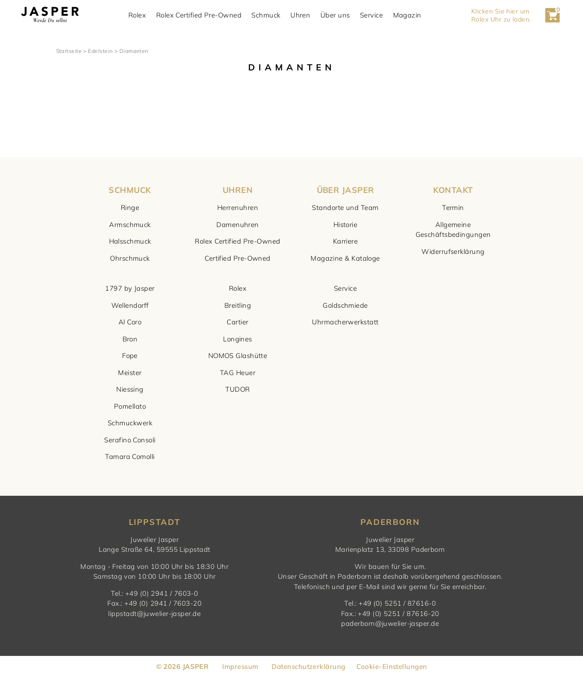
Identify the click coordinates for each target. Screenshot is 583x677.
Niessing (130, 389)
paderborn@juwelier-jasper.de (390, 623)
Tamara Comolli (129, 456)
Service (372, 15)
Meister (129, 372)
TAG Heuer (237, 372)
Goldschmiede (345, 305)
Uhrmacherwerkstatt (345, 322)
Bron (130, 339)
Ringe (130, 207)
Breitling (237, 305)
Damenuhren (237, 224)
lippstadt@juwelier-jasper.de (154, 613)
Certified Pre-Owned (238, 258)
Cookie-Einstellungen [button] (391, 666)
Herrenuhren (237, 207)
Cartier (237, 322)
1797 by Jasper (129, 288)
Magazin (408, 15)
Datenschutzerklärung (308, 666)
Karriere (345, 241)
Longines (237, 339)
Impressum (240, 666)
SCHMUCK (130, 190)
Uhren (301, 15)
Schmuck (267, 15)
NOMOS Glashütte (237, 355)
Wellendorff (130, 305)
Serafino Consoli (129, 440)
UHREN (238, 190)
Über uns (336, 15)
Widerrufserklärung (452, 251)
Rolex (138, 15)
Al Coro (129, 322)
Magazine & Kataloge (345, 258)
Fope (130, 355)
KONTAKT (453, 190)
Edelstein (100, 51)
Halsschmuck (130, 241)
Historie (345, 224)
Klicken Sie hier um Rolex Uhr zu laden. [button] (502, 15)
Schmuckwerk (130, 423)
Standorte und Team (345, 207)
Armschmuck (130, 224)
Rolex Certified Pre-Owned (199, 15)
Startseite (69, 51)
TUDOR (237, 389)
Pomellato (130, 406)
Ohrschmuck (130, 258)
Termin (453, 207)
